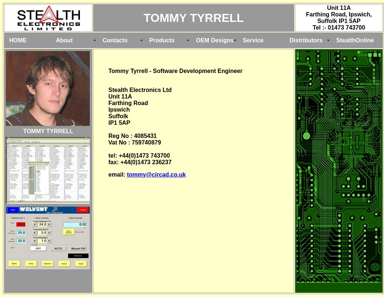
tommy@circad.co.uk (156, 174)
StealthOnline (355, 40)
